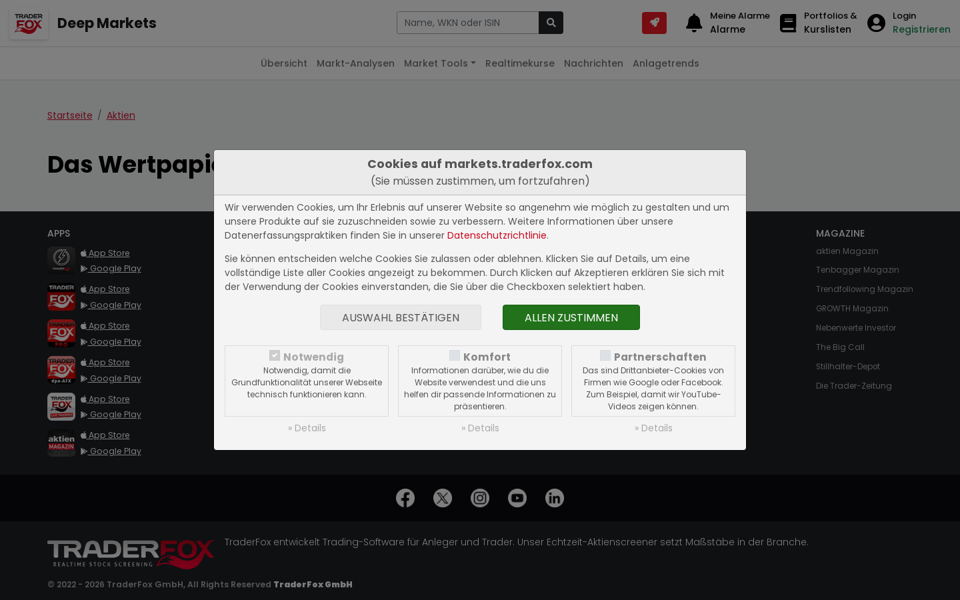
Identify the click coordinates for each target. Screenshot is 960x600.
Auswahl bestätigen (400, 317)
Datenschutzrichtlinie (497, 235)
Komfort (487, 357)
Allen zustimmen (571, 317)
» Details (307, 428)
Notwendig (313, 357)
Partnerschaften (660, 357)
